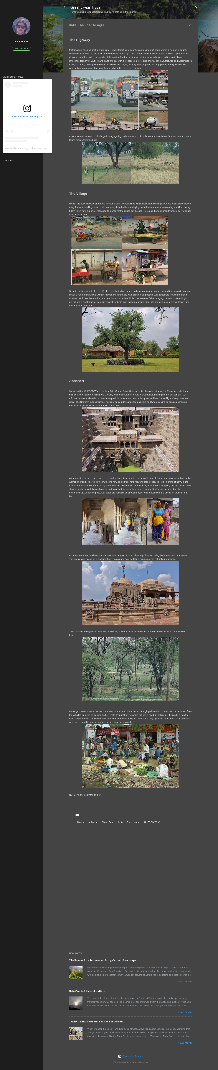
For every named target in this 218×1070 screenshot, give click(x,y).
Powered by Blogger (130, 1056)
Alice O (8, 148)
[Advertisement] (130, 918)
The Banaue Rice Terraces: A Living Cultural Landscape (102, 960)
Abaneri (80, 822)
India (120, 822)
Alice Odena (21, 41)
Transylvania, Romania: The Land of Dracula (96, 1021)
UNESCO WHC (152, 822)
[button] (190, 25)
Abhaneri (92, 822)
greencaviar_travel (24, 148)
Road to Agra (133, 822)
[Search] (196, 8)
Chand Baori (107, 822)
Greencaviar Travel (86, 7)
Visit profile (21, 49)
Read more (185, 981)
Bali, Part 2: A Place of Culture (87, 991)
